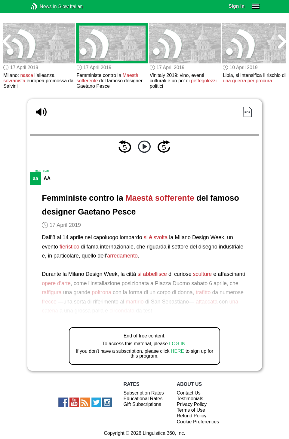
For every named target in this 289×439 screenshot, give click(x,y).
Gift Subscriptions (142, 404)
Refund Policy (192, 415)
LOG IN (177, 343)
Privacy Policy (192, 404)
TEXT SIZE (41, 170)
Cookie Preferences (198, 421)
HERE (177, 351)
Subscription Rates (144, 392)
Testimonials (190, 398)
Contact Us (189, 392)
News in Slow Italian (43, 6)
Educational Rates (143, 398)
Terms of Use (191, 410)
